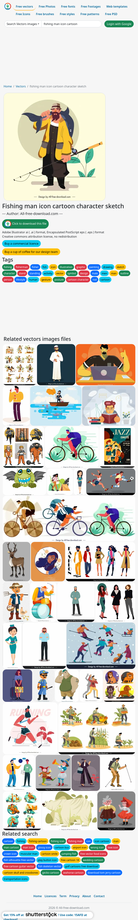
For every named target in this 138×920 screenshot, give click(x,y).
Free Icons (23, 14)
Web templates (116, 6)
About (86, 896)
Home (8, 86)
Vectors (21, 86)
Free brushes (45, 14)
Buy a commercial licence (21, 244)
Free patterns (89, 14)
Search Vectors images (22, 24)
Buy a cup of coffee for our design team (31, 252)
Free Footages (91, 6)
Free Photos (47, 6)
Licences (50, 896)
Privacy (74, 896)
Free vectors (24, 6)
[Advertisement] (69, 57)
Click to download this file (25, 224)
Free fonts (68, 6)
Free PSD (111, 14)
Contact (99, 896)
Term (62, 896)
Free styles (67, 14)
